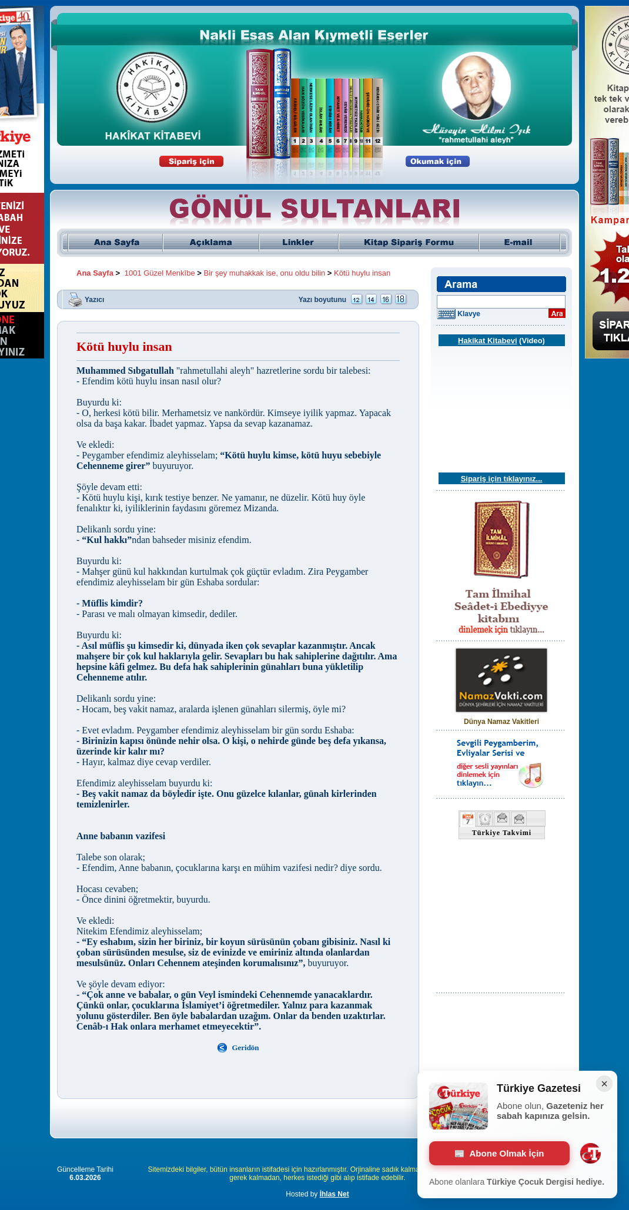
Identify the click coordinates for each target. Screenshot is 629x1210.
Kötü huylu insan (362, 273)
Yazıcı (94, 299)
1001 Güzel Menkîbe (160, 273)
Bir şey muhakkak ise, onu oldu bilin (265, 273)
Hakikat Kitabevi (487, 340)
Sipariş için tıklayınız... (502, 478)
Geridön (245, 1047)
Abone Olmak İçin (499, 1153)
